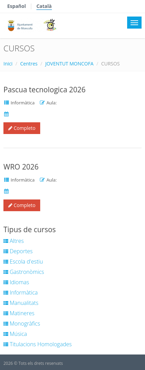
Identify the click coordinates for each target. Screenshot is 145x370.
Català (44, 6)
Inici (7, 63)
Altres (13, 241)
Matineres (18, 313)
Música (15, 334)
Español (16, 6)
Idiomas (16, 282)
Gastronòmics (23, 272)
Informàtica (20, 292)
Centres (29, 63)
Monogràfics (21, 323)
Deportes (18, 251)
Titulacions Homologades (37, 344)
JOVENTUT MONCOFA (69, 63)
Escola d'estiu (23, 261)
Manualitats (20, 303)
